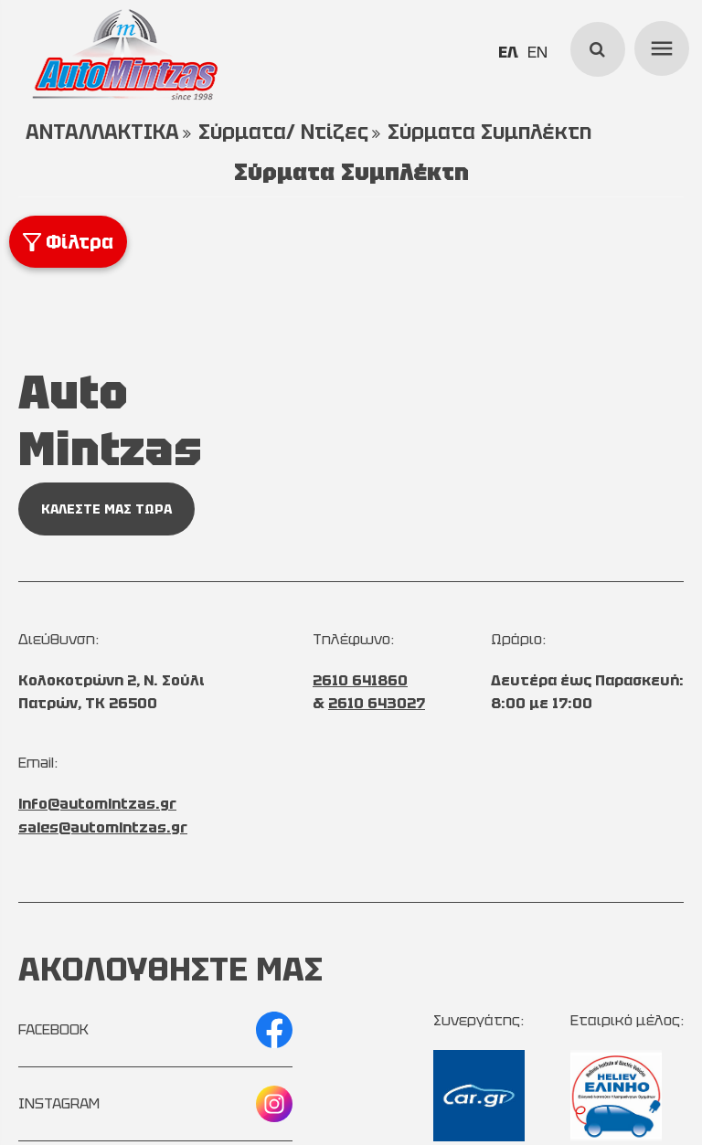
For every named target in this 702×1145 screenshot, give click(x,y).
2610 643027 (376, 703)
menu (659, 46)
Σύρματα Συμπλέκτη (489, 132)
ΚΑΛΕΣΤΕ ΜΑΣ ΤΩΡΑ (106, 509)
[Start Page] (124, 55)
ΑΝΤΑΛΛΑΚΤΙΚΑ (102, 132)
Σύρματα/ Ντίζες (283, 132)
